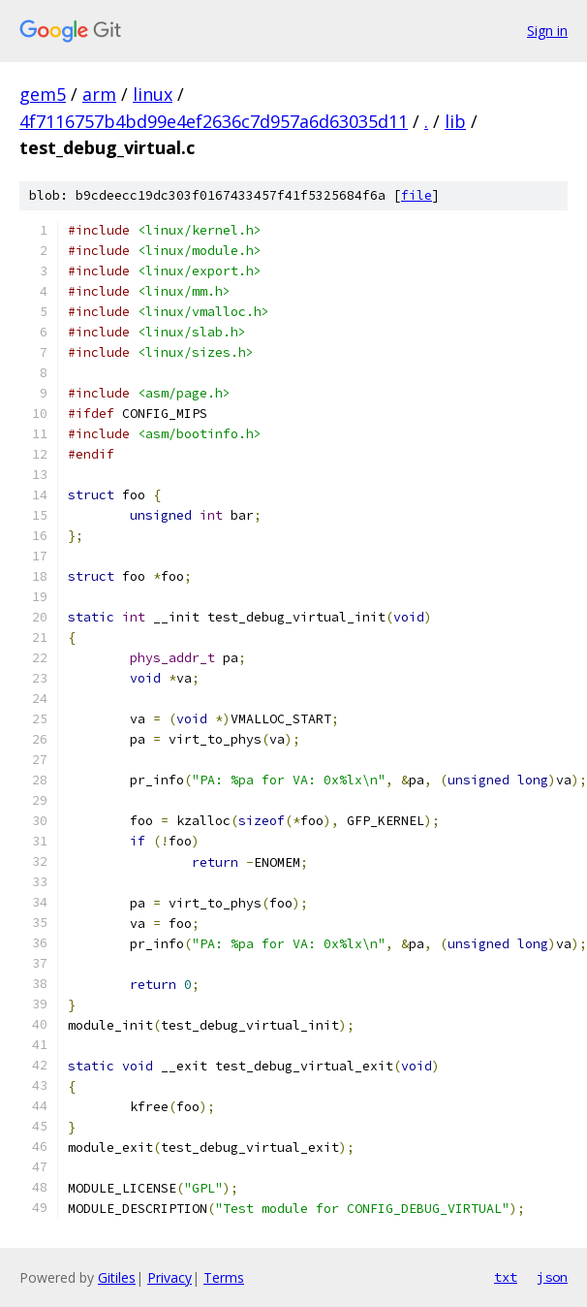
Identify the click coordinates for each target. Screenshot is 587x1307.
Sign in (547, 30)
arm (99, 94)
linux (152, 94)
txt (505, 1277)
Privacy (169, 1277)
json (552, 1277)
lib (455, 121)
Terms (223, 1277)
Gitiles (117, 1277)
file (416, 195)
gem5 (42, 94)
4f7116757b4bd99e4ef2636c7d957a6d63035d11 (213, 121)
